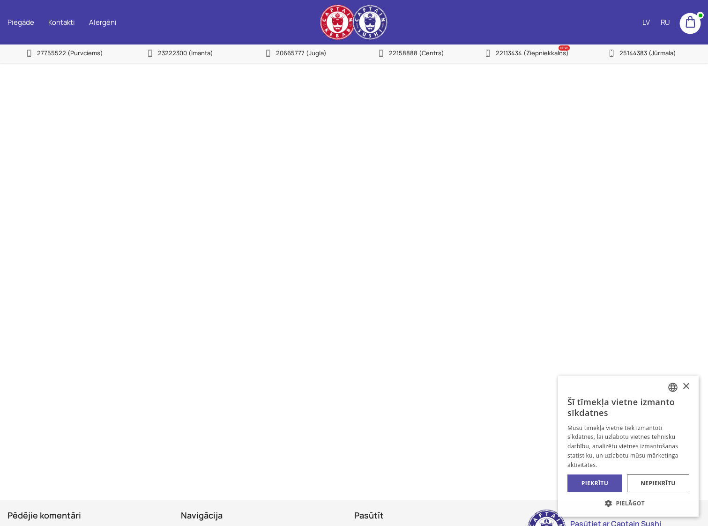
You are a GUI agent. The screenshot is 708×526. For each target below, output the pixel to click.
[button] (628, 502)
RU (665, 22)
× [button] (685, 386)
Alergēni (103, 22)
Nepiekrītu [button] (658, 483)
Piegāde (20, 22)
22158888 (416, 53)
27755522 (70, 53)
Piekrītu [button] (594, 483)
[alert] (628, 446)
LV (646, 22)
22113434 (532, 53)
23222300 (185, 53)
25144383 (647, 53)
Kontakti (61, 22)
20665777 (301, 53)
